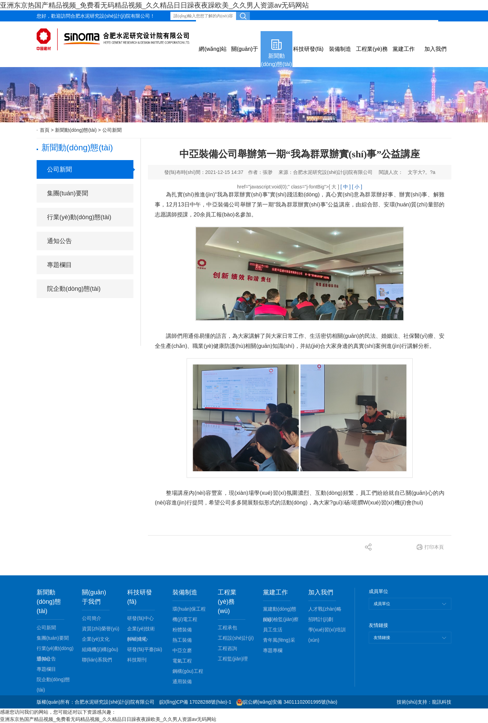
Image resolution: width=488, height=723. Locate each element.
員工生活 (272, 629)
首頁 (44, 130)
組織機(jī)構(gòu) (100, 649)
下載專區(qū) (344, 25)
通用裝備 (182, 681)
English (373, 25)
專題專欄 (272, 650)
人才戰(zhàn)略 (324, 609)
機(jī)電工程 (184, 619)
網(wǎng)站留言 (280, 25)
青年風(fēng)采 (279, 640)
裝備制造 (340, 49)
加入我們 (435, 49)
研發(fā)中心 (140, 618)
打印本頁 (434, 547)
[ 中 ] (345, 186)
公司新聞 (112, 130)
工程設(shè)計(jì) (236, 638)
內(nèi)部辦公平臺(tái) (411, 25)
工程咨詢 (227, 648)
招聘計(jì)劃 (320, 619)
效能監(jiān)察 (214, 25)
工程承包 (227, 627)
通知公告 (59, 241)
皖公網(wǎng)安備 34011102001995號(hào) (286, 702)
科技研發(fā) (308, 49)
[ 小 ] (357, 186)
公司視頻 (313, 25)
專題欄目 (59, 264)
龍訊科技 (441, 702)
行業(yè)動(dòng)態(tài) (79, 217)
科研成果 (137, 639)
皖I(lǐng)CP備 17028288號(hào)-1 (195, 702)
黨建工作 (404, 49)
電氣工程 (182, 661)
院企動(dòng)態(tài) (74, 288)
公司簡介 (91, 618)
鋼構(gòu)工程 (187, 671)
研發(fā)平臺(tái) (144, 649)
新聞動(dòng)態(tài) (276, 60)
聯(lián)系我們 (97, 659)
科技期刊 (137, 659)
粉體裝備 (182, 629)
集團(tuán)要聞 (67, 193)
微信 (446, 25)
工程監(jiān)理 (233, 658)
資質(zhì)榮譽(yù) (100, 628)
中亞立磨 (182, 650)
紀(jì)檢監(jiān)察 (281, 619)
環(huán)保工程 (189, 609)
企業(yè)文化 (96, 639)
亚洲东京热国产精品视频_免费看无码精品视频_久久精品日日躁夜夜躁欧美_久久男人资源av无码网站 (154, 5)
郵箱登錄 (246, 25)
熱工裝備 (182, 640)
